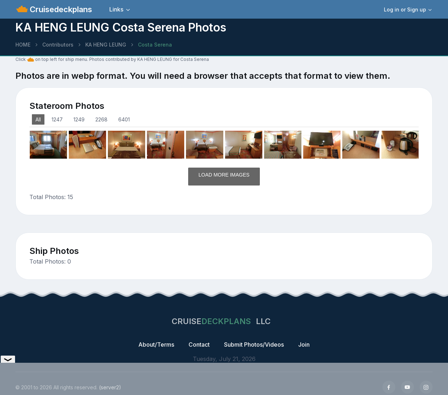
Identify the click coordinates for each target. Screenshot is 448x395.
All (38, 119)
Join (304, 344)
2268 (101, 119)
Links (116, 9)
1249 (79, 119)
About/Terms (156, 344)
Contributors (57, 45)
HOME (22, 45)
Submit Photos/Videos (254, 344)
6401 (124, 119)
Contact (199, 344)
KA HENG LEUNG (105, 45)
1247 (57, 119)
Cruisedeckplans (60, 9)
